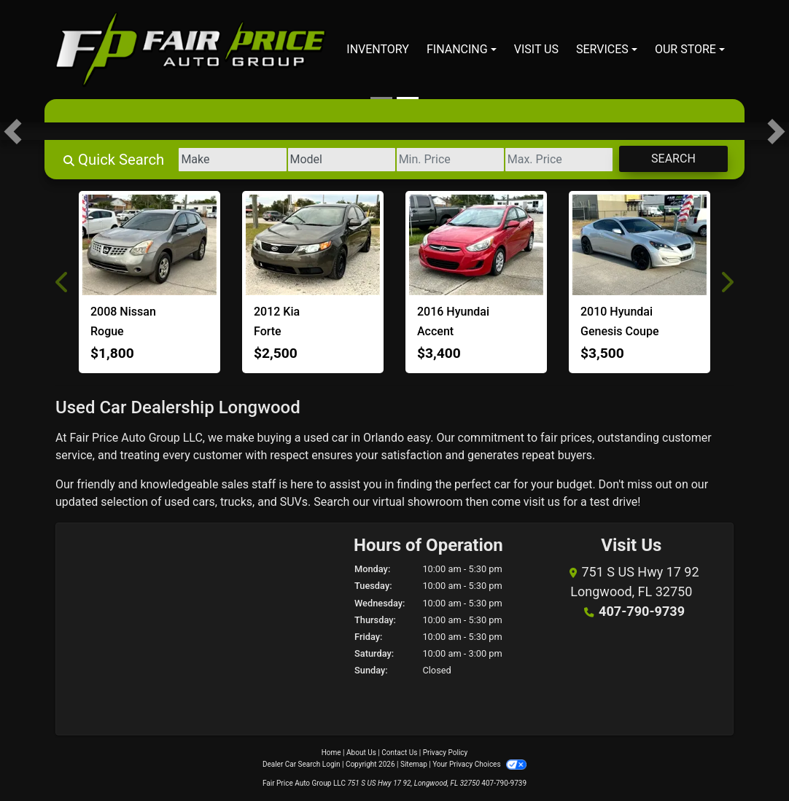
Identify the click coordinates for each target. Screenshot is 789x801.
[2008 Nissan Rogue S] (149, 245)
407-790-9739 (641, 611)
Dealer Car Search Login (302, 764)
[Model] (337, 159)
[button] (13, 131)
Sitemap (413, 764)
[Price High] (557, 159)
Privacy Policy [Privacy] (445, 753)
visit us (542, 502)
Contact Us (399, 753)
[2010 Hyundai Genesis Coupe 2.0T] (639, 245)
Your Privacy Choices (479, 764)
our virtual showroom (407, 502)
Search (672, 158)
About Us (361, 753)
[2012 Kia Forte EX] (313, 245)
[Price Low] (447, 159)
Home (331, 753)
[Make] (228, 159)
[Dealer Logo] (190, 49)
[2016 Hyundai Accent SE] (476, 245)
